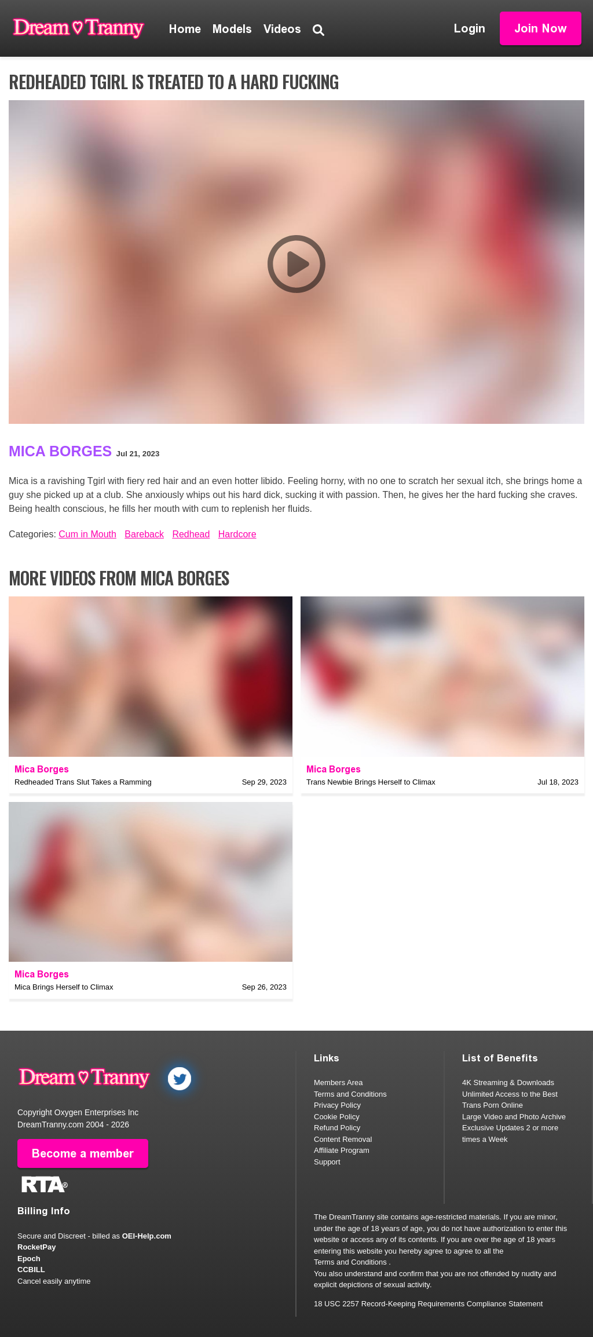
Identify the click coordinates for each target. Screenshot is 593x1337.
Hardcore (237, 534)
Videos (282, 29)
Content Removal (343, 1139)
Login (469, 28)
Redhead (191, 534)
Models (232, 29)
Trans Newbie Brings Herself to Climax (370, 782)
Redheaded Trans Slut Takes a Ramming (83, 782)
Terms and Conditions (350, 1094)
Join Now (540, 28)
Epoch (29, 1258)
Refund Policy (337, 1127)
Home (185, 29)
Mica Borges (60, 451)
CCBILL (31, 1269)
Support (327, 1161)
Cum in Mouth (87, 534)
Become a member (83, 1153)
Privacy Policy (337, 1105)
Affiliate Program (341, 1150)
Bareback (144, 534)
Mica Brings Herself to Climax (64, 987)
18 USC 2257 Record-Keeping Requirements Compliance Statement (428, 1303)
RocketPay (36, 1247)
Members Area (338, 1082)
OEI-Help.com (146, 1236)
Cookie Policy (337, 1116)
